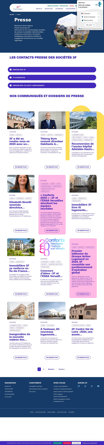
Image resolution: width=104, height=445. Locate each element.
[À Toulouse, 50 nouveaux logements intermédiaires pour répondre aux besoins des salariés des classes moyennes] (52, 331)
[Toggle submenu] (42, 8)
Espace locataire (52, 5)
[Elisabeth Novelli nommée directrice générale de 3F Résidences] (20, 204)
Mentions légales (51, 412)
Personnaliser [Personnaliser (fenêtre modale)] (76, 443)
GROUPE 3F (39, 8)
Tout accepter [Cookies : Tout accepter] (57, 443)
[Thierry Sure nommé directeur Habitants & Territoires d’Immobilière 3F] (52, 141)
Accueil (12, 14)
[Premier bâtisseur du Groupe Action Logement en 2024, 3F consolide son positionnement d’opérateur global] (83, 268)
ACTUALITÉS (81, 8)
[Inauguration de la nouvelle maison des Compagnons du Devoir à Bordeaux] (20, 331)
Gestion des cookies (62, 412)
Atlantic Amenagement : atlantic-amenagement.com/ (62, 400)
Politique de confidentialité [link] (89, 443)
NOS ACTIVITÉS (49, 8)
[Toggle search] (89, 7)
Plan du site (32, 391)
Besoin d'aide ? (79, 5)
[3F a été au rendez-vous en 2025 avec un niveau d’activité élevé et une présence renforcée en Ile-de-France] (20, 141)
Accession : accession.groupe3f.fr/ (63, 389)
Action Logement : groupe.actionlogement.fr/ (60, 395)
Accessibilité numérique (35, 386)
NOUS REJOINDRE (70, 8)
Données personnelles (40, 412)
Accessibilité (71, 412)
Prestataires (64, 5)
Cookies (32, 412)
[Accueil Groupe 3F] (17, 8)
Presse (72, 5)
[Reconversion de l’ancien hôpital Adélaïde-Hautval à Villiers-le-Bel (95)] (83, 141)
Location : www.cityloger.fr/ (61, 386)
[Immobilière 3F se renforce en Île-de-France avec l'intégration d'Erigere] (20, 268)
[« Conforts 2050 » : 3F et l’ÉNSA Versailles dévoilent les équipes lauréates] (52, 204)
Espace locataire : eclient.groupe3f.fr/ (63, 391)
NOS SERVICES (59, 8)
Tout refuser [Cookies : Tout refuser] (67, 443)
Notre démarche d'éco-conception (38, 389)
